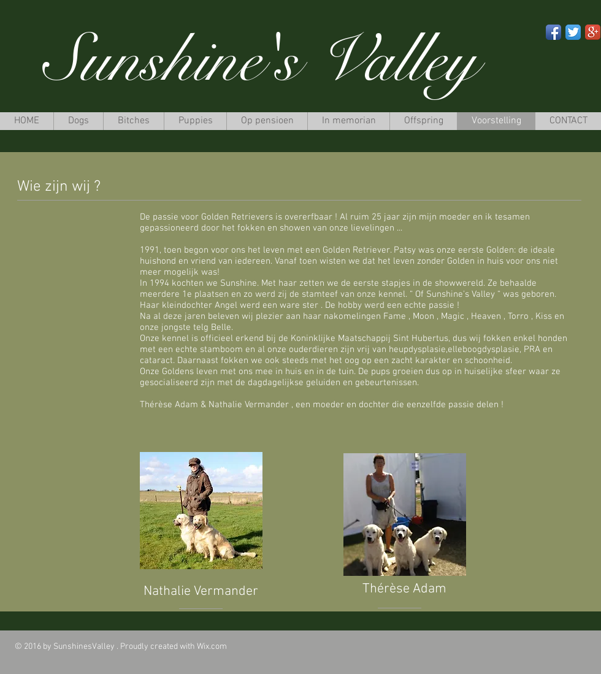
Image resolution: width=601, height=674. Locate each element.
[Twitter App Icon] (573, 32)
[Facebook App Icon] (553, 32)
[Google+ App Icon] (592, 32)
